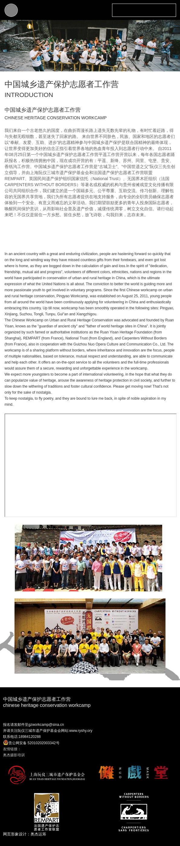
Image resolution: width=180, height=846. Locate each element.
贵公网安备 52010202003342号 (31, 742)
